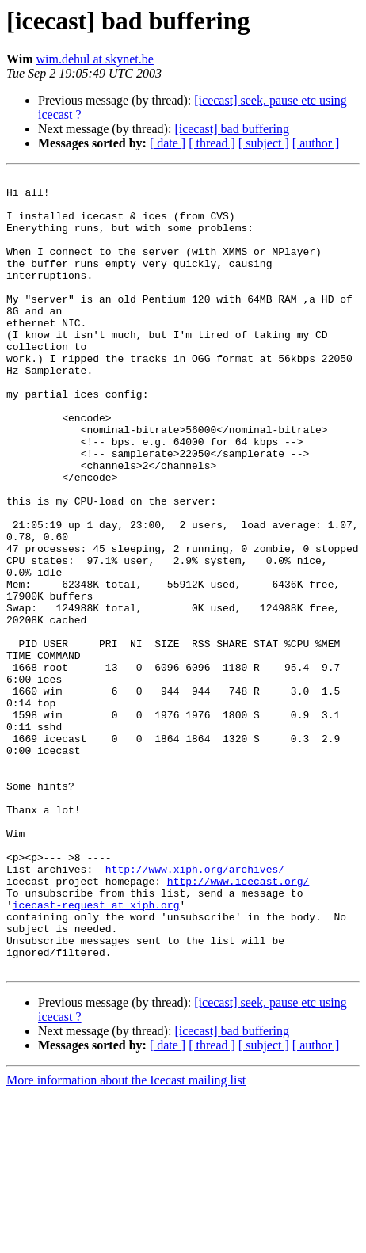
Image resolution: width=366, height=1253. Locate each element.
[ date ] (167, 143)
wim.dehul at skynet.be (94, 59)
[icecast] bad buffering (231, 128)
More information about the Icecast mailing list (126, 1239)
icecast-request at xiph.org (96, 1052)
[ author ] (316, 143)
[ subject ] (263, 143)
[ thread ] (212, 143)
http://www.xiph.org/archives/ (194, 1009)
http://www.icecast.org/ (238, 1023)
